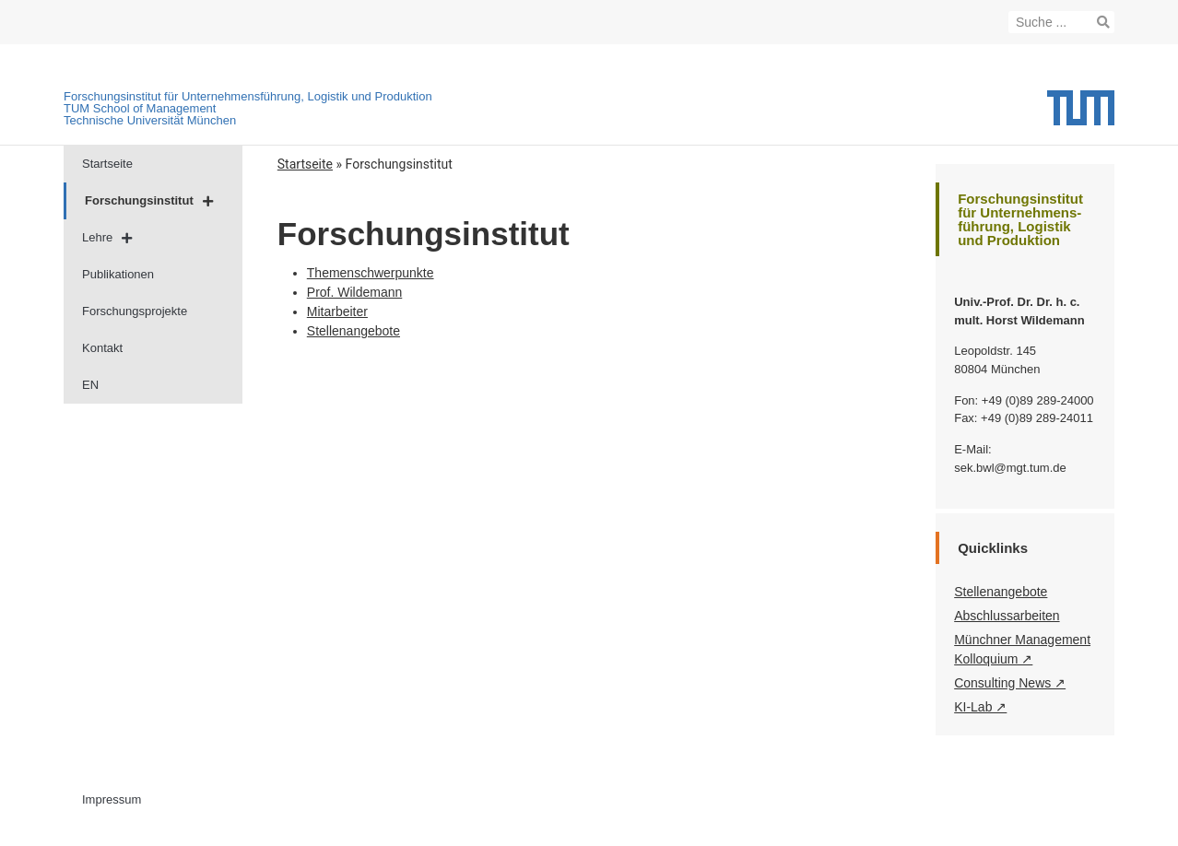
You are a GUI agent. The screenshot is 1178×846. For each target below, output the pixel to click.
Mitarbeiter (337, 311)
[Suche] (1103, 22)
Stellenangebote (353, 330)
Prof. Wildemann (354, 292)
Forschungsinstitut (149, 201)
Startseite (107, 163)
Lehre (107, 238)
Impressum (111, 799)
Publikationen (118, 274)
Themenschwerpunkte (370, 272)
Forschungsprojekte (134, 311)
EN (90, 385)
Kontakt (102, 348)
